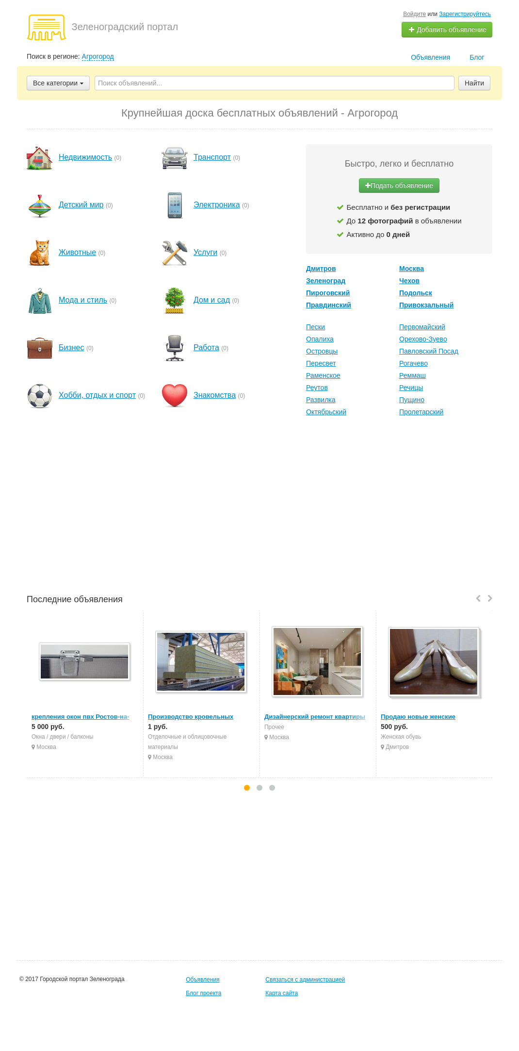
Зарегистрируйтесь (465, 14)
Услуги (205, 252)
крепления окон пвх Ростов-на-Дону (88, 716)
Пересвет (321, 363)
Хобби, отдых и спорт (97, 395)
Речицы (411, 387)
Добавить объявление (447, 30)
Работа (206, 347)
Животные (77, 252)
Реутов (317, 387)
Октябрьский (326, 412)
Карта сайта (281, 993)
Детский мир (81, 205)
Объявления (430, 57)
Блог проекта (203, 993)
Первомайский (422, 327)
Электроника (217, 205)
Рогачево (413, 363)
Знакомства (215, 395)
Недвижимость (85, 157)
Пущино (411, 400)
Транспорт (212, 157)
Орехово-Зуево (423, 339)
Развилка (321, 400)
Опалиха (320, 339)
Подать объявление (399, 185)
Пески (315, 327)
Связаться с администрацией (305, 979)
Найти (474, 83)
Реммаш (412, 375)
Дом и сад (212, 300)
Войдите (414, 14)
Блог (477, 57)
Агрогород (98, 56)
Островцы (322, 351)
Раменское (323, 375)
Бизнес (71, 347)
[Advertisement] (259, 507)
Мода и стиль (83, 300)
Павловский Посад (428, 351)
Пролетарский (421, 412)
